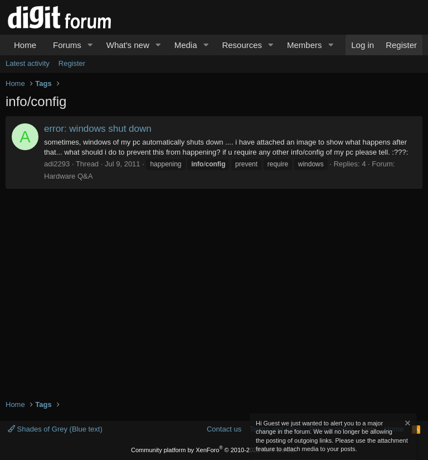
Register (72, 63)
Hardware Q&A (68, 176)
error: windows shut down (98, 128)
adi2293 (57, 164)
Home (25, 45)
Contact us (224, 429)
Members (304, 45)
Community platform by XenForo (214, 450)
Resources (242, 45)
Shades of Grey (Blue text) (55, 429)
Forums (67, 45)
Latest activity (28, 63)
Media (185, 45)
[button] (90, 45)
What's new (127, 45)
